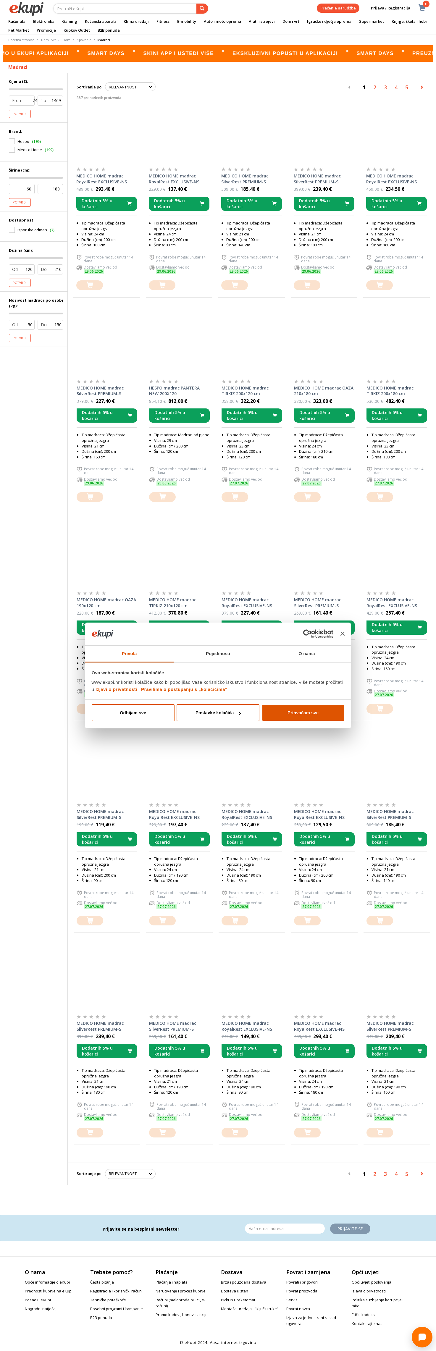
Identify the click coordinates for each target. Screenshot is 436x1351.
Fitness (162, 21)
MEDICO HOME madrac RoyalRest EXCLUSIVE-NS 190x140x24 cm (247, 603)
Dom (66, 40)
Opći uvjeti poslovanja (371, 1282)
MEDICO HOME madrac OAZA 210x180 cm (323, 391)
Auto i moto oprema (222, 21)
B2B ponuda (109, 30)
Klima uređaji (136, 21)
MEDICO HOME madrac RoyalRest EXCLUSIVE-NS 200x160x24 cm (391, 179)
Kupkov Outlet (77, 30)
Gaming (69, 21)
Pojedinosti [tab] (218, 653)
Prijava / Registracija (386, 8)
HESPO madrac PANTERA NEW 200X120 (174, 391)
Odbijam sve (133, 712)
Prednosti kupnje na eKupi (48, 1291)
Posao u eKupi (38, 1299)
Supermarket (371, 21)
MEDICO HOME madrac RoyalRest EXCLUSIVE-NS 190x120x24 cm (174, 814)
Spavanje (84, 40)
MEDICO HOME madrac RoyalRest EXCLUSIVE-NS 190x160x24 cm (391, 603)
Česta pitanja (102, 1282)
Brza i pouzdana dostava (243, 1282)
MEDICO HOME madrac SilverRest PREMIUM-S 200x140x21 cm (244, 179)
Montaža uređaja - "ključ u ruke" (250, 1308)
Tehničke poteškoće (108, 1299)
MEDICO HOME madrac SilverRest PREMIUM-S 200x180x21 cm (317, 179)
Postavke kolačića (218, 712)
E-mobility (186, 21)
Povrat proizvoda (301, 1291)
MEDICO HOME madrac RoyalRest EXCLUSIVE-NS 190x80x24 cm (247, 814)
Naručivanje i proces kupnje (181, 1291)
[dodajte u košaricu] (89, 285)
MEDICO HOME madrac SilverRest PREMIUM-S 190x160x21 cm (390, 1026)
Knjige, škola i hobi (409, 21)
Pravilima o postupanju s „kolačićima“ (184, 689)
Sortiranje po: (89, 87)
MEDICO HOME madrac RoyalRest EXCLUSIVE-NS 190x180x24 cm (319, 1026)
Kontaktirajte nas (367, 1323)
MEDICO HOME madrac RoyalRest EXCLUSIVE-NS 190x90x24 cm (247, 1026)
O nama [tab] (306, 653)
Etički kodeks (363, 1314)
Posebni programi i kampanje (116, 1308)
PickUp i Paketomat (238, 1299)
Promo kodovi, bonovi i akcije (182, 1314)
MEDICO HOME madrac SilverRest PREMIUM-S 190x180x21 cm (100, 1026)
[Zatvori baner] (342, 634)
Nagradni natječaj (40, 1308)
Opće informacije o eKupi (47, 1282)
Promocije (46, 30)
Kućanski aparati (100, 21)
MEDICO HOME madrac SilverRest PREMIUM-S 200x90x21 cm (100, 814)
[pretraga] (202, 9)
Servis (292, 1299)
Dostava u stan (234, 1291)
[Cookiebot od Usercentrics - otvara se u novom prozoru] (307, 634)
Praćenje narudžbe (338, 8)
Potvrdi (20, 114)
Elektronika (43, 21)
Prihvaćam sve (303, 712)
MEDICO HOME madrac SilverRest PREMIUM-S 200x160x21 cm (100, 391)
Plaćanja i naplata (172, 1282)
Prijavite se (350, 1229)
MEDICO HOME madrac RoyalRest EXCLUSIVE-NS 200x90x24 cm (319, 814)
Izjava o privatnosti (369, 1291)
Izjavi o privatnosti (116, 689)
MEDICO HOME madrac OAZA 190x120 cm (106, 602)
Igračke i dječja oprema (329, 21)
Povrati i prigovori (302, 1282)
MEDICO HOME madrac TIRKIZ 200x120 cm (245, 391)
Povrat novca (298, 1308)
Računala (16, 21)
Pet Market (18, 30)
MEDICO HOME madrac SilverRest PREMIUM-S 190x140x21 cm (390, 814)
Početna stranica (21, 40)
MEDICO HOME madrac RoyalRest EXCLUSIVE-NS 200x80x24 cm (174, 179)
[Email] (285, 1229)
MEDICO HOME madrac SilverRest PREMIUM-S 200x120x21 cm (317, 603)
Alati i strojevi (262, 21)
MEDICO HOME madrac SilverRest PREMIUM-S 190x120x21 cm (172, 1026)
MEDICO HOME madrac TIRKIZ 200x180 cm (390, 391)
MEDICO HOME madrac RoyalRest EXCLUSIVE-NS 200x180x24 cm (101, 179)
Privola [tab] (129, 653)
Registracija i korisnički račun (116, 1291)
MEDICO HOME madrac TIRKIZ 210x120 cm (172, 602)
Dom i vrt (290, 21)
